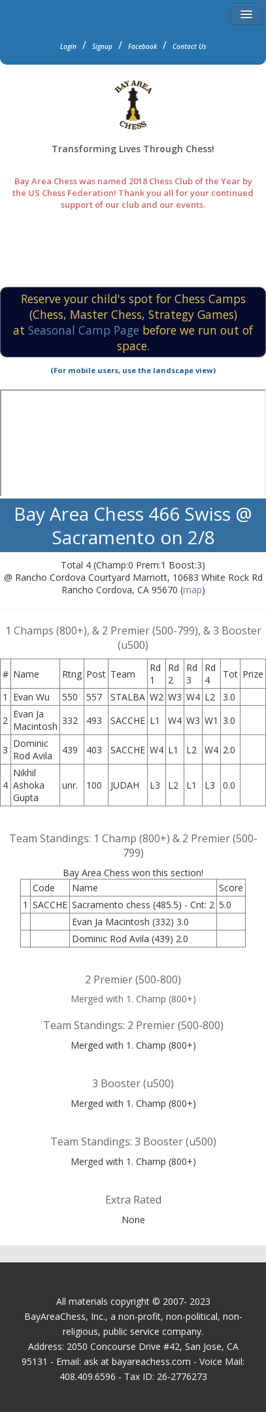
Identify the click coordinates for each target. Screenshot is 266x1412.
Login (68, 46)
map (192, 589)
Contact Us (190, 46)
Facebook (142, 46)
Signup (102, 46)
